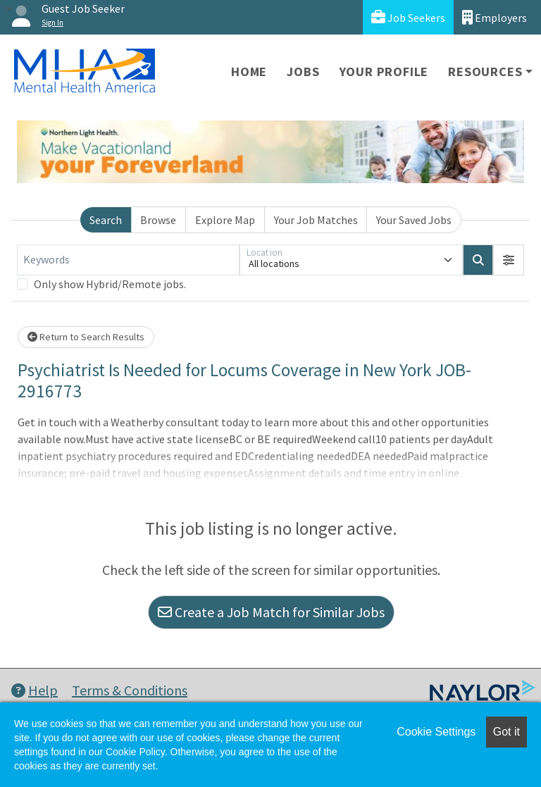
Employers (494, 17)
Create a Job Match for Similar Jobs (271, 612)
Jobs (303, 71)
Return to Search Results (85, 336)
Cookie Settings (436, 732)
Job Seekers (408, 17)
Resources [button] (485, 71)
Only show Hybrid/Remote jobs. (110, 284)
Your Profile (384, 71)
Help (34, 690)
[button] (508, 259)
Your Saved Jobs (414, 220)
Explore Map (225, 220)
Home (249, 71)
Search (105, 220)
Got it (506, 732)
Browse (158, 220)
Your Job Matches (316, 220)
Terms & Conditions (129, 690)
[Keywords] (128, 259)
